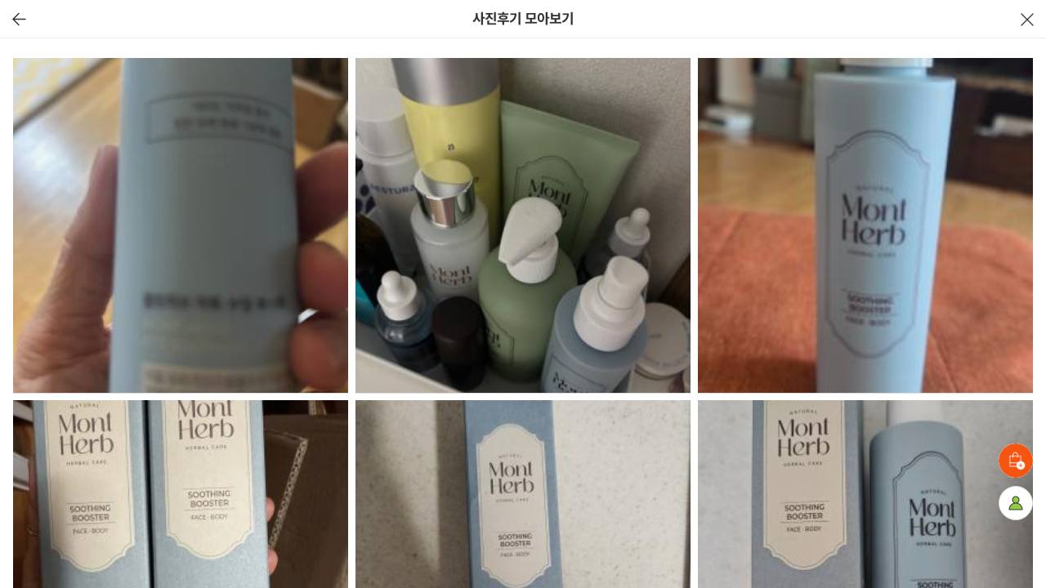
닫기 (1027, 19)
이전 (19, 19)
